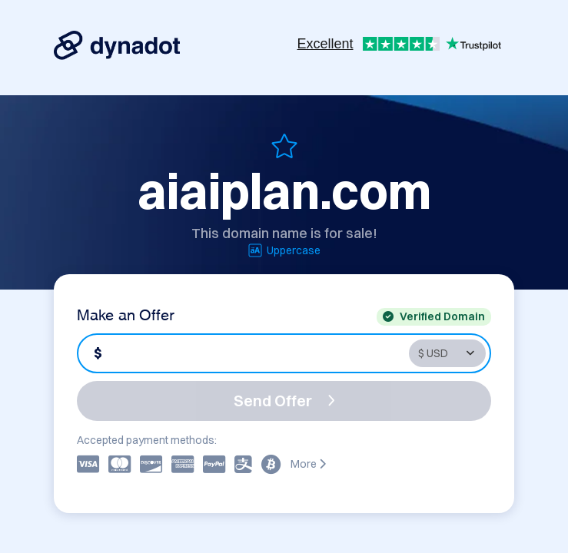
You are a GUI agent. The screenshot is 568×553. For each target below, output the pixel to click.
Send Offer (284, 400)
